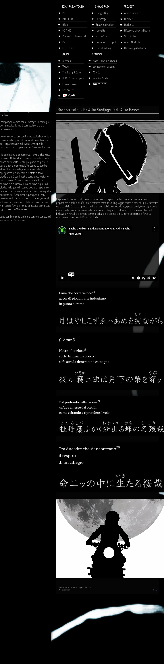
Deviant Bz (68, 90)
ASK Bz (96, 72)
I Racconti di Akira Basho (137, 30)
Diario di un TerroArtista (74, 36)
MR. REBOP (68, 19)
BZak (65, 24)
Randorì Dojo (102, 36)
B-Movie (128, 19)
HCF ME (66, 30)
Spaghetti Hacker (105, 24)
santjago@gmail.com (104, 66)
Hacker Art (129, 24)
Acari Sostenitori (132, 13)
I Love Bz (100, 30)
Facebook (67, 61)
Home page (8, 68)
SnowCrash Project (106, 42)
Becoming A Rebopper (135, 48)
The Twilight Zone (71, 72)
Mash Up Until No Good (105, 61)
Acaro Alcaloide (132, 42)
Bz (63, 13)
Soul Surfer (130, 36)
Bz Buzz (66, 42)
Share (155, 590)
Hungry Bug (102, 13)
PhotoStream (69, 84)
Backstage (101, 19)
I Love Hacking (103, 48)
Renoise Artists (100, 78)
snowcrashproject (77, 587)
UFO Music (68, 48)
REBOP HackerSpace (73, 78)
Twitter (66, 66)
